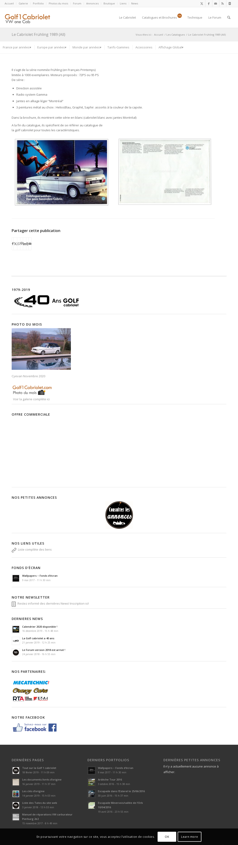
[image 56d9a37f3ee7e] (63, 174)
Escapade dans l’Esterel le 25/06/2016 (121, 786)
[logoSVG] (31, 17)
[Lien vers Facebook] (208, 3)
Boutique (109, 3)
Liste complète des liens (35, 545)
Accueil (9, 3)
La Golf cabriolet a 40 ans (38, 633)
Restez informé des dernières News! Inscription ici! (53, 599)
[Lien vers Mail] (215, 3)
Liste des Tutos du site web (39, 798)
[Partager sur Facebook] (13, 239)
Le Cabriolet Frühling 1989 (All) (38, 34)
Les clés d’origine (33, 786)
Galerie (23, 3)
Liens (123, 3)
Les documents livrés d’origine (42, 775)
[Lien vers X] (201, 3)
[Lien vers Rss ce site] (222, 3)
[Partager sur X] (15, 239)
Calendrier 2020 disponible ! (39, 622)
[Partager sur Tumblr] (27, 239)
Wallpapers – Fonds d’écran (40, 571)
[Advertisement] (89, 446)
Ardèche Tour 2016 (110, 775)
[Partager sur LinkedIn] (24, 239)
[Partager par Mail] (29, 239)
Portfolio (38, 3)
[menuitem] (10, 3)
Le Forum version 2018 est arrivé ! (43, 645)
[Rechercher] (228, 17)
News (134, 3)
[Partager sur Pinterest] (21, 239)
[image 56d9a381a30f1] (166, 174)
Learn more (189, 837)
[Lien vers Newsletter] (229, 3)
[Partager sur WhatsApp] (18, 239)
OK (167, 837)
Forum (77, 3)
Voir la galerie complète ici (31, 394)
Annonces (92, 3)
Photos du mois (58, 3)
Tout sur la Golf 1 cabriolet (39, 763)
